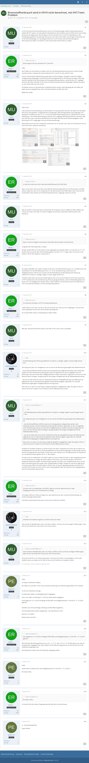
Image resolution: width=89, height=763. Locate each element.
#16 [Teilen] (85, 629)
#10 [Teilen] (85, 353)
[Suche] (78, 2)
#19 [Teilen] (85, 721)
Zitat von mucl (30, 60)
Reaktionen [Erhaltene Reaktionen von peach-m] (6, 595)
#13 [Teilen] (85, 511)
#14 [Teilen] (85, 543)
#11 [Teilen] (85, 400)
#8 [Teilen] (85, 295)
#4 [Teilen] (85, 176)
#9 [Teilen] (85, 325)
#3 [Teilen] (85, 104)
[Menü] (86, 2)
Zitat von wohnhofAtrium (33, 405)
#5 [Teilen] (85, 206)
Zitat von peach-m (31, 634)
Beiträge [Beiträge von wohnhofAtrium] (6, 376)
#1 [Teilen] (85, 27)
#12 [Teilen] (85, 480)
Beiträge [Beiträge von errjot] (6, 76)
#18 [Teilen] (85, 691)
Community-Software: (44, 760)
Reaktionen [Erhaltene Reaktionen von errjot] (6, 74)
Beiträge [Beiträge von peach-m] (6, 597)
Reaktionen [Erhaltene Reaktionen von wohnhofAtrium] (6, 374)
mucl (11, 18)
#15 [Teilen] (85, 575)
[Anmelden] (82, 2)
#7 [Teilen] (85, 265)
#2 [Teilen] (85, 55)
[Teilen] (86, 21)
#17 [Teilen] (85, 662)
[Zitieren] (84, 48)
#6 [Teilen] (85, 234)
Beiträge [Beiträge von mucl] (6, 46)
